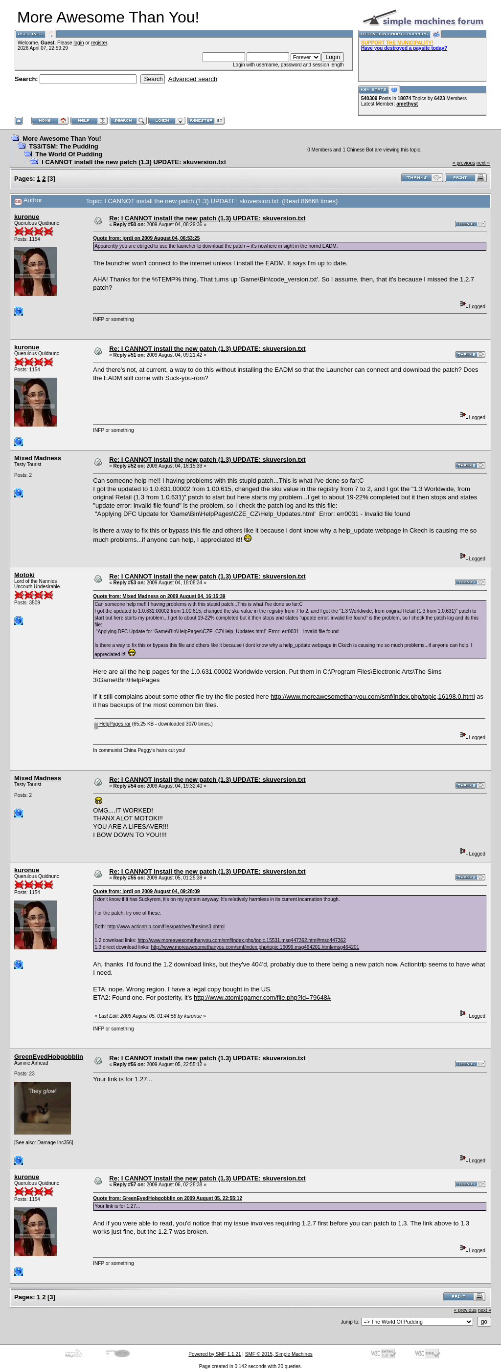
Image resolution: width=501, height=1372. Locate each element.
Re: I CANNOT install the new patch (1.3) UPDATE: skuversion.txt (207, 218)
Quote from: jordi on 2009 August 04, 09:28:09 (146, 891)
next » (483, 163)
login (78, 42)
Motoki (24, 575)
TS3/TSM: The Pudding (63, 146)
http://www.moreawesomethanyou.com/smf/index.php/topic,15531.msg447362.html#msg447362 (241, 940)
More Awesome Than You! (62, 138)
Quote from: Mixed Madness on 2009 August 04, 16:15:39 (159, 596)
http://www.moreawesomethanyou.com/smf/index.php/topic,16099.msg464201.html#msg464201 (255, 947)
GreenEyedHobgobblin (48, 1056)
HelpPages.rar (112, 724)
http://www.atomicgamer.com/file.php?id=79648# (262, 997)
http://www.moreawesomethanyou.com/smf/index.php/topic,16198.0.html (373, 696)
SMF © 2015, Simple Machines (279, 1354)
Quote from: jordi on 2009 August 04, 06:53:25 (146, 238)
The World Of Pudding (68, 154)
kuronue (26, 216)
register (99, 42)
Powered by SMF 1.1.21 (214, 1354)
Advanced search (192, 79)
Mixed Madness (37, 458)
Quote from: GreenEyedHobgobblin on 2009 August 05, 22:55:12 (167, 1198)
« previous (464, 163)
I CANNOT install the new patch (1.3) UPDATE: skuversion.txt (134, 162)
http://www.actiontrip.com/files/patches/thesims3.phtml (166, 926)
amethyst (407, 104)
